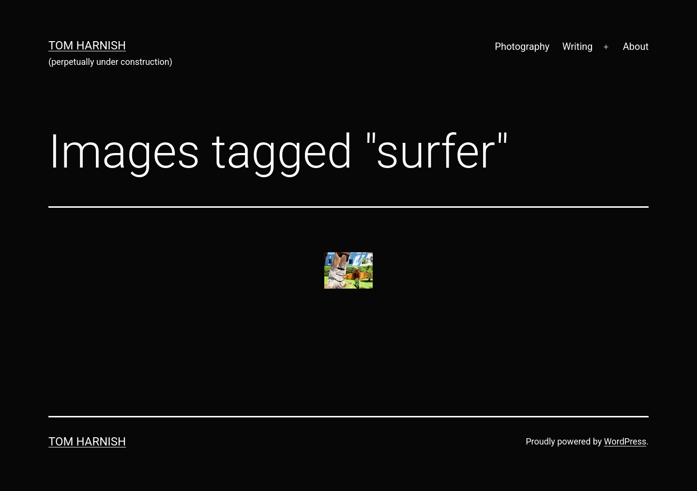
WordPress (625, 441)
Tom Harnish (87, 45)
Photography (522, 46)
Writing (577, 46)
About (636, 46)
